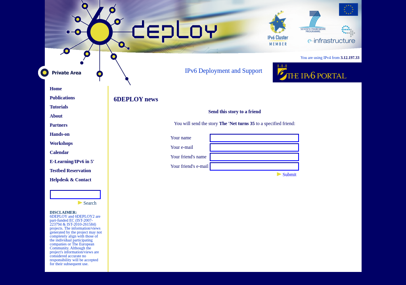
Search (87, 203)
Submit (287, 174)
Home (56, 88)
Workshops (61, 143)
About (56, 116)
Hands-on (60, 134)
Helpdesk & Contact (71, 179)
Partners (59, 125)
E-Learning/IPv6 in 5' (72, 161)
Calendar (59, 152)
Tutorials (59, 107)
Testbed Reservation (70, 170)
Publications (62, 98)
